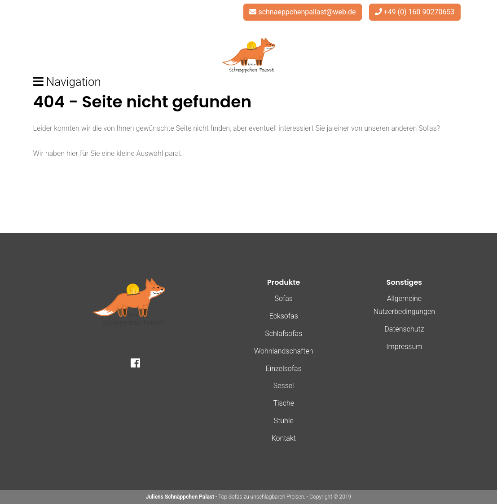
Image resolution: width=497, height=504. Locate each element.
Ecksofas (283, 316)
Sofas (284, 298)
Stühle (284, 420)
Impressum (404, 346)
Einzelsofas (284, 368)
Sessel (283, 385)
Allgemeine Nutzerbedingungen (404, 305)
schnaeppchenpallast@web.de (307, 12)
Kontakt (284, 438)
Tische (283, 403)
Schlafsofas (283, 333)
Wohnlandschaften (283, 351)
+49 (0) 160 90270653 (419, 12)
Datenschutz (404, 329)
